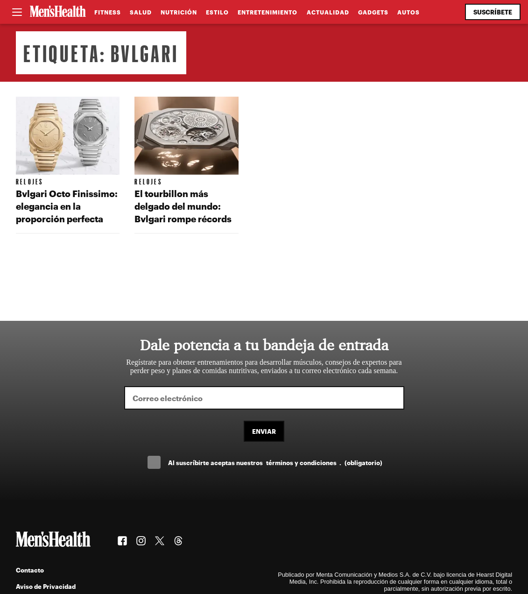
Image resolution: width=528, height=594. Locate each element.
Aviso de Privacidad (46, 586)
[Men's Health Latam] (58, 12)
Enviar (264, 431)
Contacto (30, 569)
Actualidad (328, 12)
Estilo (217, 12)
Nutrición (179, 12)
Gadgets (373, 12)
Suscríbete (492, 11)
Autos (408, 12)
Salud (141, 12)
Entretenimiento (267, 12)
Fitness (107, 12)
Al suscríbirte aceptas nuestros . (275, 462)
